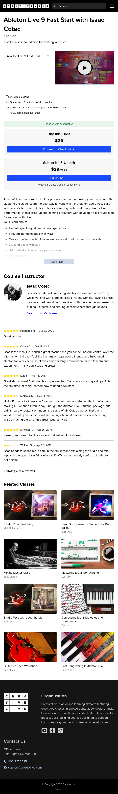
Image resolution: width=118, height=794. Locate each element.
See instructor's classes (42, 313)
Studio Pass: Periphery (18, 524)
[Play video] (84, 67)
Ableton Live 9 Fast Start (23, 56)
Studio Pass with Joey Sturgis (23, 617)
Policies (59, 789)
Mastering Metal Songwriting (80, 572)
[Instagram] (60, 730)
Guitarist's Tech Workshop (20, 666)
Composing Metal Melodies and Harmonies (82, 619)
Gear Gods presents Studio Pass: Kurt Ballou (86, 526)
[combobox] (79, 6)
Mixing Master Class (17, 572)
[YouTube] (44, 730)
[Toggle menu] (112, 6)
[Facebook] (52, 730)
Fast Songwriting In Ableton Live (82, 666)
